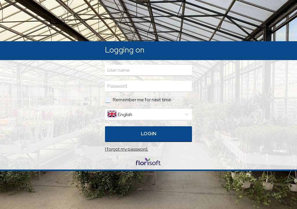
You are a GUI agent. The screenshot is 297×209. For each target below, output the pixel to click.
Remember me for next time (142, 100)
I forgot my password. (126, 149)
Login (148, 134)
